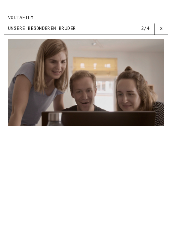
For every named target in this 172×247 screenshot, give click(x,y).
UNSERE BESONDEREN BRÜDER (42, 28)
